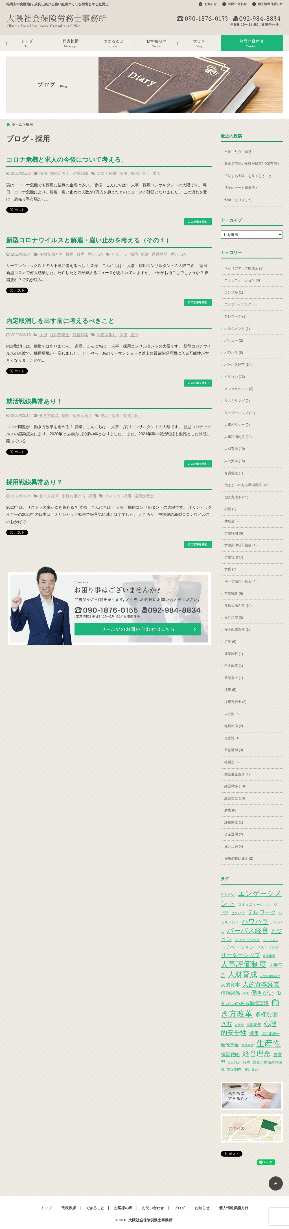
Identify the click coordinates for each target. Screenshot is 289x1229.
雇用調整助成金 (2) (238, 859)
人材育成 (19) (234, 449)
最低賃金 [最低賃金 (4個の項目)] (230, 1044)
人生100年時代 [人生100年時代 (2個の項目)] (270, 976)
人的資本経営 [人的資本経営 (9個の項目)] (261, 984)
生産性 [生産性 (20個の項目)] (268, 1043)
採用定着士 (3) (235, 702)
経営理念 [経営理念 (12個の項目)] (256, 1054)
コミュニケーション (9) (242, 280)
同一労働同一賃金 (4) (240, 581)
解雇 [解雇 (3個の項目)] (246, 1062)
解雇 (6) (230, 810)
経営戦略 (80, 173)
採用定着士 (60, 173)
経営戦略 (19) (234, 786)
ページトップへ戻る (276, 1183)
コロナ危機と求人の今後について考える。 (66, 159)
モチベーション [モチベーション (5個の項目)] (237, 947)
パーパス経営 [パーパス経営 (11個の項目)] (247, 930)
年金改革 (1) (233, 666)
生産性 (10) (233, 738)
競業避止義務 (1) (237, 774)
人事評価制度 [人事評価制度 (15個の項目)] (243, 964)
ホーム (17, 124)
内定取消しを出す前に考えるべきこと (60, 320)
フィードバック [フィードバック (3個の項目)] (247, 940)
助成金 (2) (232, 521)
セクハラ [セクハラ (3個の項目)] (238, 913)
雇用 (134, 335)
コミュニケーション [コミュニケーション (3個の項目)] (254, 904)
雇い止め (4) (233, 846)
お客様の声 (156, 43)
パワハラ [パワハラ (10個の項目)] (255, 921)
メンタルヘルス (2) (238, 389)
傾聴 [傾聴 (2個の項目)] (245, 993)
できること (113, 43)
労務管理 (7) (233, 557)
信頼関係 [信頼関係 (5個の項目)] (230, 993)
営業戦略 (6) (233, 594)
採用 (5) (230, 690)
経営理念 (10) (234, 798)
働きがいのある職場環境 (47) (246, 485)
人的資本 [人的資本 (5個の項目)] (230, 984)
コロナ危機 (107, 173)
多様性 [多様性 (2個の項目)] (239, 1025)
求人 (157, 173)
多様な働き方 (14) (238, 605)
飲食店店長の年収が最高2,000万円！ (252, 164)
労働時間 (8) (233, 533)
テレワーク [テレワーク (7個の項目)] (262, 912)
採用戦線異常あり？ (34, 482)
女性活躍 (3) (233, 618)
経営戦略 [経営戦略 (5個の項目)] (230, 1054)
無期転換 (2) (233, 726)
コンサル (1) (233, 292)
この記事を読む (198, 221)
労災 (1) (230, 569)
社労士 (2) (232, 762)
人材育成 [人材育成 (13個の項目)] (242, 974)
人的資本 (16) (234, 461)
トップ (27, 43)
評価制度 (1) (233, 822)
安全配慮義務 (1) (237, 629)
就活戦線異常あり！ (34, 401)
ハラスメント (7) (237, 329)
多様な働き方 (51, 254)
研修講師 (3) (233, 750)
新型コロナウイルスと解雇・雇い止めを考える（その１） (89, 240)
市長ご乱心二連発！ (239, 152)
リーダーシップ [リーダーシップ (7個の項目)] (240, 955)
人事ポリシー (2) (237, 425)
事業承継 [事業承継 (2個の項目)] (269, 956)
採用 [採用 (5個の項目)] (254, 1033)
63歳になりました (238, 200)
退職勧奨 (159, 254)
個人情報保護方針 (270, 4)
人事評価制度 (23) (238, 437)
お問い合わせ (237, 4)
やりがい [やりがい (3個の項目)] (228, 894)
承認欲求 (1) (233, 678)
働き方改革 (49, 415)
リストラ (119, 254)
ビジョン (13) (234, 377)
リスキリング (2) (237, 401)
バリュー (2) (233, 340)
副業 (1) (230, 509)
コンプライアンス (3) (240, 304)
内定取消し (107, 335)
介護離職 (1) (233, 473)
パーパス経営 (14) (238, 364)
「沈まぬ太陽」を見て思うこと (248, 176)
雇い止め (95, 254)
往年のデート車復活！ (241, 188)
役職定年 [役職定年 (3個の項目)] (253, 1025)
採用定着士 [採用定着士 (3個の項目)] (270, 1034)
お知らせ (210, 4)
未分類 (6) (232, 714)
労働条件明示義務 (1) (240, 545)
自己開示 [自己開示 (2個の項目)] (234, 1062)
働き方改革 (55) (236, 497)
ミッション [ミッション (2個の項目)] (270, 940)
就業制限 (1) (233, 654)
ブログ (199, 43)
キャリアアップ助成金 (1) (243, 268)
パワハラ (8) (233, 353)
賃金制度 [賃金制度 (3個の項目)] (234, 1069)
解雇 (80, 254)
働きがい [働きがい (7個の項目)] (262, 992)
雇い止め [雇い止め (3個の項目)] (251, 1069)
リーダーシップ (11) (239, 413)
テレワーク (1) (235, 316)
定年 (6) (230, 642)
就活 (105, 415)
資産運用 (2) (233, 834)
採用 (43, 173)
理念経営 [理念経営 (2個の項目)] (247, 1045)
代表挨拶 (70, 43)
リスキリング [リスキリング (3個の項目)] (268, 947)
